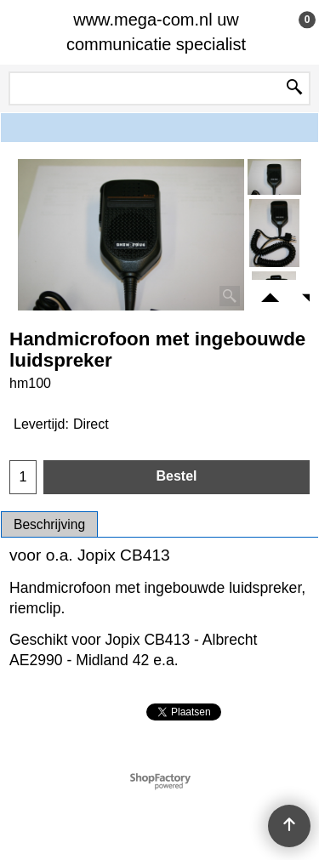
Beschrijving (49, 524)
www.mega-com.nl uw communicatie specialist (156, 32)
